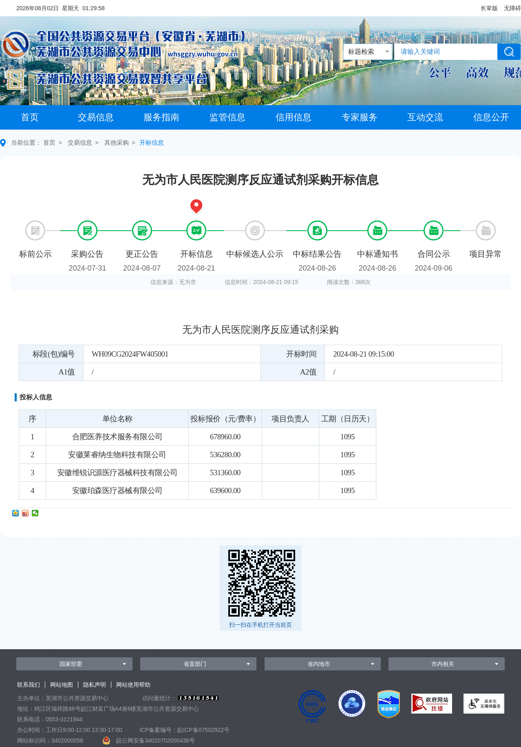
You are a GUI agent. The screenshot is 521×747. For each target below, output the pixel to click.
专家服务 (360, 117)
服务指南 (161, 117)
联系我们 (28, 684)
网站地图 (61, 684)
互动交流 (425, 117)
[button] (489, 8)
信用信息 (293, 117)
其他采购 (116, 142)
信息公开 (491, 117)
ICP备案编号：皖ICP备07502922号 (184, 730)
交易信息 (96, 117)
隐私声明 (94, 684)
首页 (30, 117)
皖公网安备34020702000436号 (155, 740)
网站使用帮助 (133, 684)
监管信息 (227, 117)
